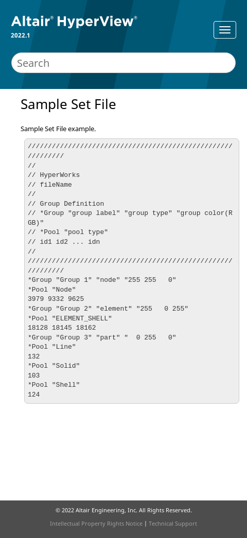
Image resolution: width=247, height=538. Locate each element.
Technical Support (173, 523)
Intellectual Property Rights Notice (96, 523)
